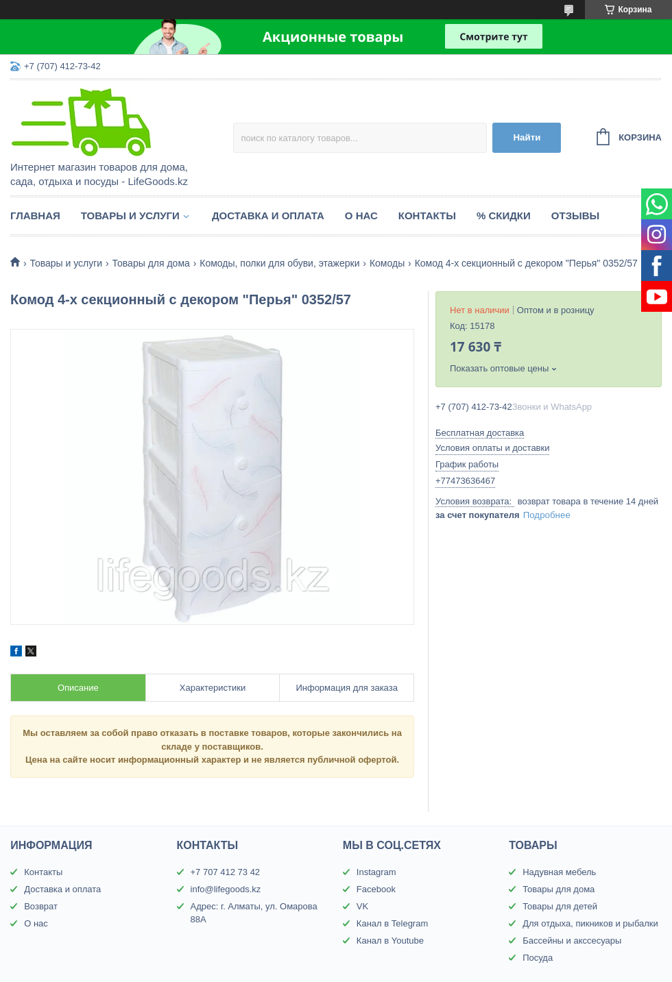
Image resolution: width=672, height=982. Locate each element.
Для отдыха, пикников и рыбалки (590, 923)
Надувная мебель (559, 872)
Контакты (427, 215)
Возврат (41, 906)
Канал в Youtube (390, 940)
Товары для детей (560, 906)
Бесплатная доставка (479, 433)
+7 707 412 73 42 (226, 872)
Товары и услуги (130, 215)
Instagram (376, 872)
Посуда (538, 958)
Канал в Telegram (392, 923)
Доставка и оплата (268, 215)
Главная (35, 215)
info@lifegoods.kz (226, 889)
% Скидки (504, 215)
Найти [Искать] (526, 137)
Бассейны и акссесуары (572, 940)
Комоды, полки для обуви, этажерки (279, 263)
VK (362, 906)
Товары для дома (151, 263)
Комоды (387, 263)
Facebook (376, 889)
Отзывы (575, 215)
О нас (361, 215)
